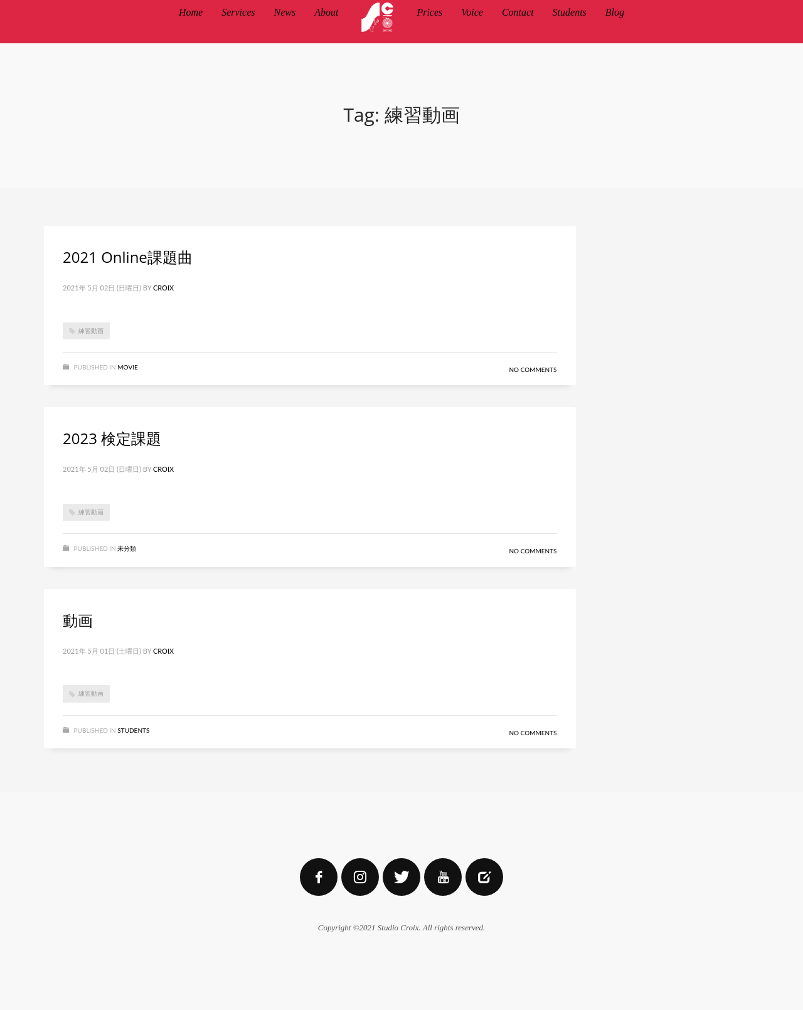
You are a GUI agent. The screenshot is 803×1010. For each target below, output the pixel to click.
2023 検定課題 (112, 438)
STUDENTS (133, 730)
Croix (163, 288)
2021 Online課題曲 (128, 257)
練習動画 (91, 330)
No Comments (532, 369)
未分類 (126, 548)
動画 (78, 620)
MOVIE (127, 367)
